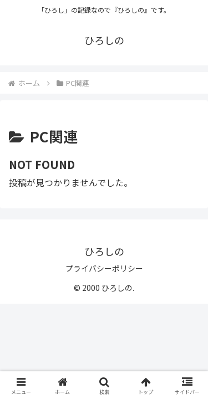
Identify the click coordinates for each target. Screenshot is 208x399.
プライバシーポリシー (104, 268)
